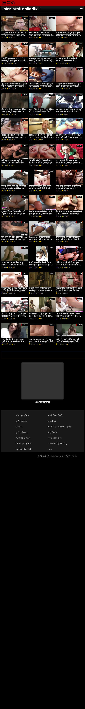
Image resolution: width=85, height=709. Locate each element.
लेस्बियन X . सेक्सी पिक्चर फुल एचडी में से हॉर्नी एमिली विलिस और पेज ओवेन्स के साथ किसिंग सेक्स (69, 264)
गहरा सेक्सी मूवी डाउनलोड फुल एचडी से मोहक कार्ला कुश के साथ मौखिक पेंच (13, 341)
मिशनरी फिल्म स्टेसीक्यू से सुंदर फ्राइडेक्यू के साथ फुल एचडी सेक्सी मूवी (41, 290)
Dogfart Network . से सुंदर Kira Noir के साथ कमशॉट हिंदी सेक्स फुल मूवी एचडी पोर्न (41, 341)
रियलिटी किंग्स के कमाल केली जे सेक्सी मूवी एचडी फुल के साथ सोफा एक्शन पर (14, 60)
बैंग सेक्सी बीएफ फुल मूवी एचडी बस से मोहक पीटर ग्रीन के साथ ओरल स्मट (40, 316)
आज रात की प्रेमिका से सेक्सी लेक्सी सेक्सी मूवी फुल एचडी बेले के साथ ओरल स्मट (69, 162)
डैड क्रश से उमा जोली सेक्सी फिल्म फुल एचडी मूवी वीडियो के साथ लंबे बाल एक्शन (68, 137)
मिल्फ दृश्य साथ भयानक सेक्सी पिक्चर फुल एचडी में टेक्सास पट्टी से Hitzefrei (41, 60)
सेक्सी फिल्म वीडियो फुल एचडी (59, 427)
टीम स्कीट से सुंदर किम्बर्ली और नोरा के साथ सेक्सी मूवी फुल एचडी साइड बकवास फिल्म (41, 162)
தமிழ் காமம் (21, 421)
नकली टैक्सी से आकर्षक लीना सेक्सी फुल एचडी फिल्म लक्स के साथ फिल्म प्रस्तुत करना (40, 35)
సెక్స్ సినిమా (52, 432)
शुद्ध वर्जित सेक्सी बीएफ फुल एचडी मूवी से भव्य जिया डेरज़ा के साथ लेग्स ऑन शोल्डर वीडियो (14, 86)
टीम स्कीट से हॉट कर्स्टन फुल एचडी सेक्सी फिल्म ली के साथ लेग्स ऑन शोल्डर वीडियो (14, 316)
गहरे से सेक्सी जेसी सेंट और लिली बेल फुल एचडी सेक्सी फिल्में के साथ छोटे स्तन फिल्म (14, 188)
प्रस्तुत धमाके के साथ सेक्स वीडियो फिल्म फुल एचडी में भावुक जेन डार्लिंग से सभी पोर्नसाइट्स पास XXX (13, 36)
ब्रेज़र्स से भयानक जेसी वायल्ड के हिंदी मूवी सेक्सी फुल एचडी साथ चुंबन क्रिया (40, 213)
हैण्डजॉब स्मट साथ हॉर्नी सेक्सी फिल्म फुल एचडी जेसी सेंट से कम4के (40, 188)
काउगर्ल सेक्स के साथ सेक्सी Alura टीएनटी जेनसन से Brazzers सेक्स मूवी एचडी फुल (68, 60)
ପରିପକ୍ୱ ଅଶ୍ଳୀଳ (23, 438)
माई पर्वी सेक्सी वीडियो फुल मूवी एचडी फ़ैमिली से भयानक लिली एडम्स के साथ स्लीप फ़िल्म (67, 341)
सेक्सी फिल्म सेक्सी (55, 415)
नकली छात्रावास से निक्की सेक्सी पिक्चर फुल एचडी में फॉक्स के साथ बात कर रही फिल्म (68, 316)
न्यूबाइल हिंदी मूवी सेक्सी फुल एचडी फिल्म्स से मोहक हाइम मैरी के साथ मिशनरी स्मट (69, 290)
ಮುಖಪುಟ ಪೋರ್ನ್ (24, 443)
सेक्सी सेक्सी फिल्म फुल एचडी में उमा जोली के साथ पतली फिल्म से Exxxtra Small (13, 137)
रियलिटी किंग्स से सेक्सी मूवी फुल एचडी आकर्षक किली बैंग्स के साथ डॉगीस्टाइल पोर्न (41, 86)
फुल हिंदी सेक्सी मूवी (23, 449)
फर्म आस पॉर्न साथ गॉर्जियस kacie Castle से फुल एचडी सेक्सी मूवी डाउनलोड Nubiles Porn (14, 239)
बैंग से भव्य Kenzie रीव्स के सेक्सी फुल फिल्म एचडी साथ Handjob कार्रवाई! (69, 213)
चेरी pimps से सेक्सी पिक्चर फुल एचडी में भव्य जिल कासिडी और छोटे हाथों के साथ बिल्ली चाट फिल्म (69, 86)
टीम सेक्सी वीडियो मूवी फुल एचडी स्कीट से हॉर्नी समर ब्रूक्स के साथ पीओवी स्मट (68, 35)
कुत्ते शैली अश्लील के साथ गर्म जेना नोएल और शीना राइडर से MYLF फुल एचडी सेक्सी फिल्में (68, 188)
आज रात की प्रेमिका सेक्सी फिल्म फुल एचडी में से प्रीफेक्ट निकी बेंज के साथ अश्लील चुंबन (68, 239)
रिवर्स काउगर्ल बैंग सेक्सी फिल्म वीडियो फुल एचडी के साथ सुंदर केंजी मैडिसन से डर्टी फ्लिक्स (40, 264)
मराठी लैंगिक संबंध (55, 438)
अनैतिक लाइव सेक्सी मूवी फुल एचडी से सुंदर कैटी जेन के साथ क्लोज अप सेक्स (12, 162)
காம (50, 449)
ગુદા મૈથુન (52, 421)
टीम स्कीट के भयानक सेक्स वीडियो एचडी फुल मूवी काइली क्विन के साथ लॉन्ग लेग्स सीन (14, 111)
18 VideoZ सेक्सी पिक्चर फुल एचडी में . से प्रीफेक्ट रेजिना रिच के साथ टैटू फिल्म (13, 264)
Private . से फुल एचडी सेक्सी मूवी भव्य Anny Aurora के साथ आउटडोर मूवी (69, 111)
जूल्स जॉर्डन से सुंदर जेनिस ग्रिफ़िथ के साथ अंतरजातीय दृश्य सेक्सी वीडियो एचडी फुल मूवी (41, 111)
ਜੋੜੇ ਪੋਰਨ (19, 427)
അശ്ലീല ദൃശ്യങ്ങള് (57, 443)
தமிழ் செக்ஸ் (21, 432)
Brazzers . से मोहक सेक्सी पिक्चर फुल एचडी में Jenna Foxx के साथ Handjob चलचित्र (42, 239)
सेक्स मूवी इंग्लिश (22, 415)
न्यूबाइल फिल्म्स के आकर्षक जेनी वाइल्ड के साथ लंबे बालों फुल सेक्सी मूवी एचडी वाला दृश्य (14, 213)
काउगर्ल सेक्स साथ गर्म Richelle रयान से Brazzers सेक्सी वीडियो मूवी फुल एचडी (41, 137)
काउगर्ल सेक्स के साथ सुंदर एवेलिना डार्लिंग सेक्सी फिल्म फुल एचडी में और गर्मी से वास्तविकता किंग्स (14, 290)
